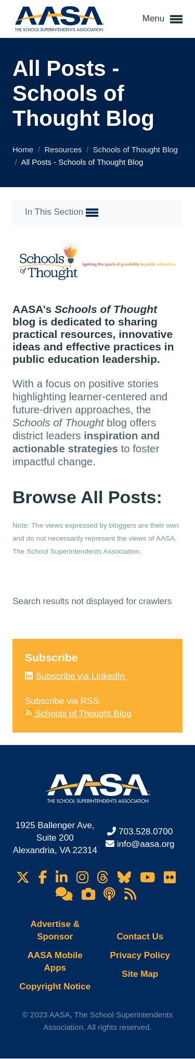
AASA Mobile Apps (55, 961)
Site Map (140, 974)
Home (23, 149)
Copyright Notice (54, 986)
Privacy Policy (140, 955)
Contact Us (139, 937)
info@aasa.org (146, 844)
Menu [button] (162, 19)
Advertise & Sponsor (55, 930)
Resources (64, 149)
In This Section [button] (61, 212)
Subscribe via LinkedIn (81, 676)
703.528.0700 (146, 831)
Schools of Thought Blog (135, 149)
